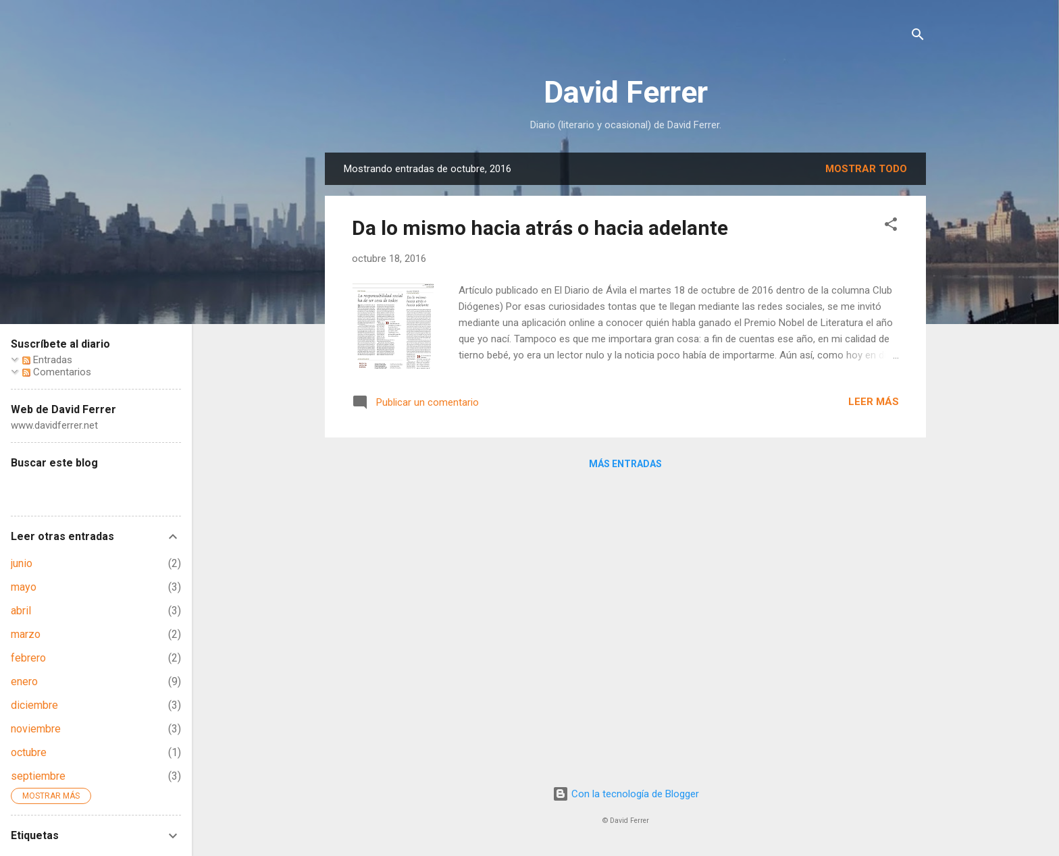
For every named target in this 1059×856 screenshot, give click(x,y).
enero (24, 681)
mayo (23, 587)
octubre (29, 752)
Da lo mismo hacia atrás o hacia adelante (540, 228)
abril (21, 610)
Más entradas (625, 463)
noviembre (36, 728)
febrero (28, 657)
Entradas (47, 360)
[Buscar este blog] (96, 489)
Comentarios (56, 372)
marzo (26, 634)
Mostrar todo (866, 169)
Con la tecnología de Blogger (625, 794)
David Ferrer (626, 92)
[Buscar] (918, 36)
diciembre (34, 705)
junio (21, 563)
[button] (891, 226)
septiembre (38, 776)
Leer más (873, 402)
